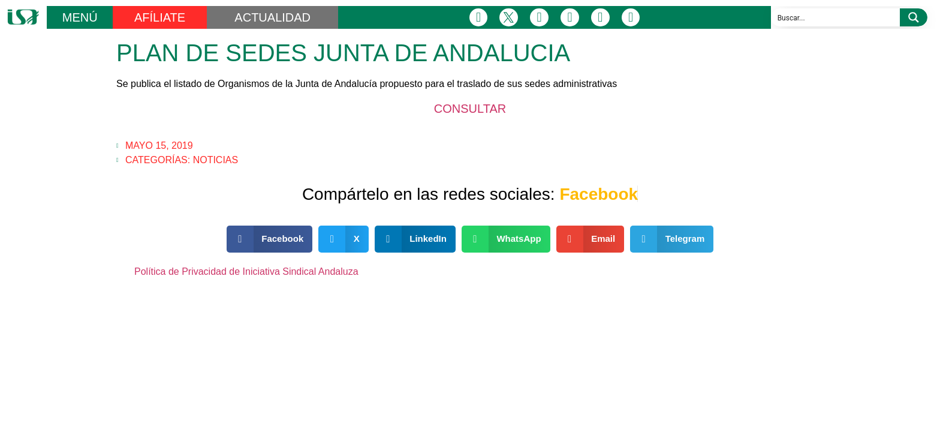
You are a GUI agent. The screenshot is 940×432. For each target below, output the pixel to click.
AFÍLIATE (159, 17)
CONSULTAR (470, 108)
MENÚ (80, 17)
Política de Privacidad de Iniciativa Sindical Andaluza (246, 271)
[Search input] (836, 17)
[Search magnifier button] (913, 17)
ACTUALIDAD (272, 17)
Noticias (216, 160)
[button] (270, 239)
